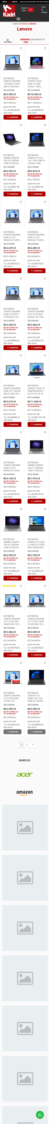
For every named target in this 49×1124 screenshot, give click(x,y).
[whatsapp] (19, 9)
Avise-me (12, 732)
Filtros (8, 41)
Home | (16, 24)
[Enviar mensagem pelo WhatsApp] (40, 1115)
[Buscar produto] (30, 9)
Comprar (12, 117)
